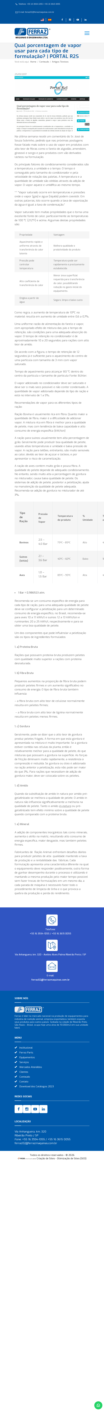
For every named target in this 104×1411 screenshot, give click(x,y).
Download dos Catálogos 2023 (36, 1086)
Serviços (24, 1062)
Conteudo (44, 61)
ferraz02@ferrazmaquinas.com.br (50, 979)
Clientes (23, 1072)
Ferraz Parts (26, 1052)
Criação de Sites (46, 1158)
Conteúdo (24, 1076)
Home (33, 61)
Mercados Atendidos (30, 1067)
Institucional (26, 1047)
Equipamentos (27, 1057)
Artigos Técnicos (60, 61)
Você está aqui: (22, 61)
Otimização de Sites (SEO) (72, 1158)
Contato (23, 1081)
